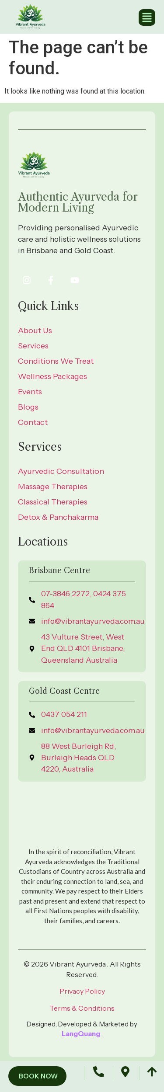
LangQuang (81, 1033)
